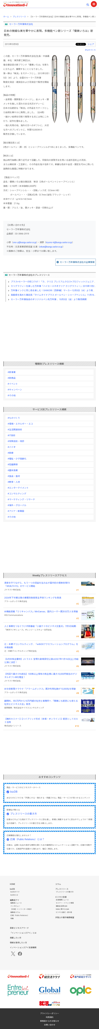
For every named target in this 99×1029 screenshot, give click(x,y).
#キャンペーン (15, 389)
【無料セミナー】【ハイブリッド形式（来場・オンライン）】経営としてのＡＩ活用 (41, 720)
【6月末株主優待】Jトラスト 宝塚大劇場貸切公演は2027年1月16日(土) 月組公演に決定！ (41, 661)
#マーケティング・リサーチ (21, 499)
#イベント (13, 384)
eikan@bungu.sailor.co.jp (51, 246)
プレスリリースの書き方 (23, 813)
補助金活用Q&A (61, 906)
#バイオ (12, 447)
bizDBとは (14, 895)
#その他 (12, 395)
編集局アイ (14, 900)
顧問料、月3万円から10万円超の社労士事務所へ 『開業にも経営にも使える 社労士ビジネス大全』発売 (41, 702)
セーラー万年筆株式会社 (21, 24)
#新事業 (12, 372)
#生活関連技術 (15, 429)
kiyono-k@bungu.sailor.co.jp (59, 242)
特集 (12, 918)
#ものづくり (90, 50)
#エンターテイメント (18, 488)
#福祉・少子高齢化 (17, 458)
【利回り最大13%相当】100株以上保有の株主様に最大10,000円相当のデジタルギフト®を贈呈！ (40, 676)
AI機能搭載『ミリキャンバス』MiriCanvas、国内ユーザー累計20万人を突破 (41, 611)
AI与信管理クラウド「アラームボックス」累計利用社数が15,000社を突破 (40, 689)
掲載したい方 (15, 938)
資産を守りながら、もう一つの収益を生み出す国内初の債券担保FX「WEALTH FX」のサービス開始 (37, 584)
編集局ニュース (16, 903)
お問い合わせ (49, 1025)
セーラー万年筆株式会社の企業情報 (77, 262)
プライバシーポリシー (49, 1013)
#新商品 (12, 378)
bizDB (13, 791)
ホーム (6, 17)
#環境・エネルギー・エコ (20, 424)
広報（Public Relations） (19, 915)
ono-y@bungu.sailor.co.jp (24, 242)
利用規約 (49, 1017)
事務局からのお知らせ (49, 1021)
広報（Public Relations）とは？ (27, 839)
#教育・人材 (14, 482)
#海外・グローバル (17, 505)
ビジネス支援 (61, 897)
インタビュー (15, 906)
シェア (91, 44)
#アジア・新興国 (16, 511)
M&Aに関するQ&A (62, 909)
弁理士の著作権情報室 (64, 917)
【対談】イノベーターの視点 (21, 909)
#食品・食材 (14, 476)
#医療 (10, 453)
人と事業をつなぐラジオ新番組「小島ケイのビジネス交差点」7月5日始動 (40, 626)
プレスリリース (19, 17)
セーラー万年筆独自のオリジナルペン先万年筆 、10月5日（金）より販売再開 (49, 299)
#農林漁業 (13, 470)
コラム (58, 884)
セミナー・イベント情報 (65, 903)
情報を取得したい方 (18, 943)
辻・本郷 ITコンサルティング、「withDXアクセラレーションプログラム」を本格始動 (41, 646)
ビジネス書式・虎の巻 (64, 912)
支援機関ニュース (62, 900)
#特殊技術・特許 (16, 441)
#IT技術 (11, 435)
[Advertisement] (49, 327)
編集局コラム (15, 912)
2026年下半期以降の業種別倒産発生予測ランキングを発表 (32, 597)
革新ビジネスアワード (19, 928)
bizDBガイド (15, 892)
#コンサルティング (17, 493)
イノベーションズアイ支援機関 (23, 947)
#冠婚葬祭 (13, 464)
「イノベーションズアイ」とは (23, 933)
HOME (12, 884)
